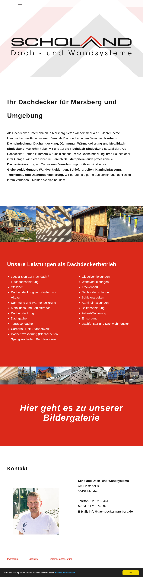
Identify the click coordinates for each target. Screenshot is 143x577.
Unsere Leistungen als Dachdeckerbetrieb (61, 279)
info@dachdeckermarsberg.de (111, 526)
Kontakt (17, 484)
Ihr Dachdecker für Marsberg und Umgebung (62, 124)
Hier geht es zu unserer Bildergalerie (71, 428)
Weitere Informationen (71, 573)
